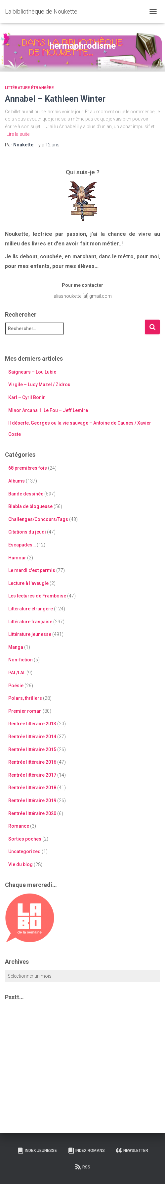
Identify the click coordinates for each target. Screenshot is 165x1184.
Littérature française (30, 621)
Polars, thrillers (25, 698)
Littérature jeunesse (29, 634)
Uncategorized (24, 851)
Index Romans (86, 1150)
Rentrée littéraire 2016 (32, 762)
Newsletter (132, 1150)
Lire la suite (18, 134)
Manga (15, 647)
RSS (82, 1166)
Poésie (15, 685)
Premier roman (25, 711)
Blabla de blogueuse (30, 506)
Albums (16, 481)
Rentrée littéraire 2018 (32, 787)
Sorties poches (24, 839)
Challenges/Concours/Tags (38, 519)
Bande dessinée (25, 493)
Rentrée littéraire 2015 (32, 749)
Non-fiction (20, 659)
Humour (17, 557)
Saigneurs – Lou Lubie (32, 372)
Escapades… (22, 544)
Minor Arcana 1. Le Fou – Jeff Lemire (48, 410)
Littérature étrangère (29, 87)
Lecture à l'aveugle (28, 583)
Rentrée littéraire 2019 (32, 800)
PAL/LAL (16, 672)
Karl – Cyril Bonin (27, 397)
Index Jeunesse (37, 1150)
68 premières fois (27, 468)
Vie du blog (20, 864)
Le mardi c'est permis (31, 570)
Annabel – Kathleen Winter (55, 99)
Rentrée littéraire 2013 (32, 723)
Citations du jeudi (27, 532)
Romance (18, 826)
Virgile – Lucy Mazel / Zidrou (39, 384)
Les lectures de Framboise (37, 595)
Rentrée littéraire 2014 (32, 736)
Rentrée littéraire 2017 (32, 775)
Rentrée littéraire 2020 (32, 813)
